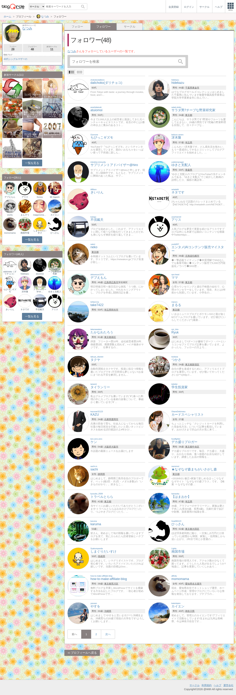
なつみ (71, 51)
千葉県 (188, 87)
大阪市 (114, 446)
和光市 (114, 309)
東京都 (188, 115)
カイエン (54, 215)
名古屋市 (197, 583)
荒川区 (114, 583)
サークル (129, 26)
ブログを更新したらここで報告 (12, 96)
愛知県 (188, 583)
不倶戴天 (40, 309)
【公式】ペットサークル (32, 155)
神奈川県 (190, 611)
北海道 (188, 255)
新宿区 (195, 364)
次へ (108, 634)
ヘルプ (217, 685)
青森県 (188, 170)
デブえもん (10, 197)
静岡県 (101, 474)
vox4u (10, 215)
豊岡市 (114, 419)
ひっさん (54, 233)
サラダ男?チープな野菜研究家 (54, 271)
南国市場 (25, 233)
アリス (25, 197)
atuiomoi (40, 274)
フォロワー (32, 48)
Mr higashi (54, 197)
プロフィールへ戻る (84, 652)
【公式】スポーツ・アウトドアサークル (52, 114)
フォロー (77, 26)
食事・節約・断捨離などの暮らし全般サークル (32, 114)
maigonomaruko (39, 215)
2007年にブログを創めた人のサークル (52, 134)
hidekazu (25, 274)
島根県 (101, 556)
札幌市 (195, 255)
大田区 (195, 529)
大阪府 (107, 446)
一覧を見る (32, 163)
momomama (10, 233)
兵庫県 (107, 419)
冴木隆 (25, 292)
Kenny (40, 197)
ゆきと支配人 (54, 292)
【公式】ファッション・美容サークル (12, 134)
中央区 (195, 446)
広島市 (114, 282)
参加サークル (51, 48)
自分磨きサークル (52, 97)
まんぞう (25, 215)
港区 (113, 337)
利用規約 (207, 685)
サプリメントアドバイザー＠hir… (39, 289)
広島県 (107, 282)
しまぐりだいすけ (39, 232)
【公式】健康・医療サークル (32, 135)
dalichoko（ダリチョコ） (9, 273)
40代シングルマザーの (15, 59)
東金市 (195, 87)
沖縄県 (107, 611)
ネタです (25, 309)
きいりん (10, 309)
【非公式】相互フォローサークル (12, 155)
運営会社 (228, 685)
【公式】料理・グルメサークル (12, 115)
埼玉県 (188, 142)
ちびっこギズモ (9, 290)
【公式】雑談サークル (32, 96)
